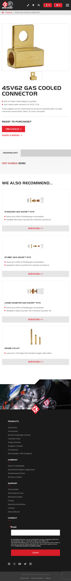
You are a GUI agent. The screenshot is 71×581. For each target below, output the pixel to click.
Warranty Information (16, 504)
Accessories (13, 431)
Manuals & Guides (15, 497)
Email (14, 527)
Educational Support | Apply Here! (21, 470)
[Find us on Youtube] (19, 564)
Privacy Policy (24, 578)
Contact (11, 508)
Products (9, 12)
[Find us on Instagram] (14, 564)
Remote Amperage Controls (19, 435)
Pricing (11, 501)
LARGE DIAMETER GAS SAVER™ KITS (22, 303)
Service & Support (11, 135)
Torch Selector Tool (15, 493)
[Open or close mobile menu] (67, 5)
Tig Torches (12, 428)
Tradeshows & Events (16, 473)
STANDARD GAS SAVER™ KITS (19, 212)
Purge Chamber (14, 442)
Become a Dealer (15, 477)
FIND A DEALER (12, 129)
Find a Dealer (13, 489)
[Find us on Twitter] (25, 564)
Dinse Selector (14, 512)
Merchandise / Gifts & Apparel (20, 454)
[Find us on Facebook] (9, 564)
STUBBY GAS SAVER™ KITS (17, 257)
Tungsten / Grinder (15, 446)
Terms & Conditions (37, 578)
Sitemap (48, 578)
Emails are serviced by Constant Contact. (28, 545)
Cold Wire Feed (14, 439)
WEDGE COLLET (12, 348)
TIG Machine (13, 450)
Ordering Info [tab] (10, 153)
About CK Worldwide (16, 466)
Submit (35, 553)
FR (58, 5)
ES (47, 5)
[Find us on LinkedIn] (30, 564)
